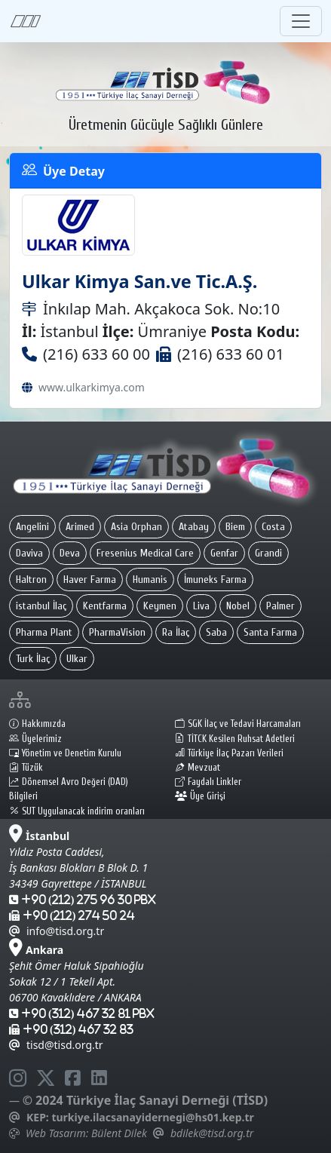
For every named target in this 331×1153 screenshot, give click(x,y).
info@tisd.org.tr (56, 931)
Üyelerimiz (35, 739)
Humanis (150, 579)
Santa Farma (270, 632)
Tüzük (26, 767)
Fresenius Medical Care (145, 553)
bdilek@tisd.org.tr (211, 1133)
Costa (273, 526)
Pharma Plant (44, 632)
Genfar (224, 553)
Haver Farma (89, 579)
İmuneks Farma (215, 579)
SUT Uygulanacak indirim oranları (77, 811)
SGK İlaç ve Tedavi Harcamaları (238, 724)
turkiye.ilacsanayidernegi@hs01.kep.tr (152, 1117)
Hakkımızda (37, 724)
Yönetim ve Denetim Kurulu (65, 753)
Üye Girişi (200, 796)
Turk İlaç (33, 658)
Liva (201, 605)
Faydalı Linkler (208, 782)
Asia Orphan (136, 526)
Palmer (280, 605)
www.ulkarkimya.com (91, 387)
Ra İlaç (175, 632)
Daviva (29, 553)
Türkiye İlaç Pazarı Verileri (229, 753)
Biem (235, 526)
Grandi (268, 553)
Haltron (31, 579)
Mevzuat (197, 767)
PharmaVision (117, 632)
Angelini (32, 526)
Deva (70, 553)
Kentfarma (105, 605)
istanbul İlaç (41, 605)
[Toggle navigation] (301, 21)
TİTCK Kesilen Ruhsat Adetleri (235, 739)
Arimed (80, 526)
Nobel (238, 605)
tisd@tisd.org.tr (56, 1045)
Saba (216, 632)
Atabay (194, 526)
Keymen (159, 605)
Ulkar (76, 658)
